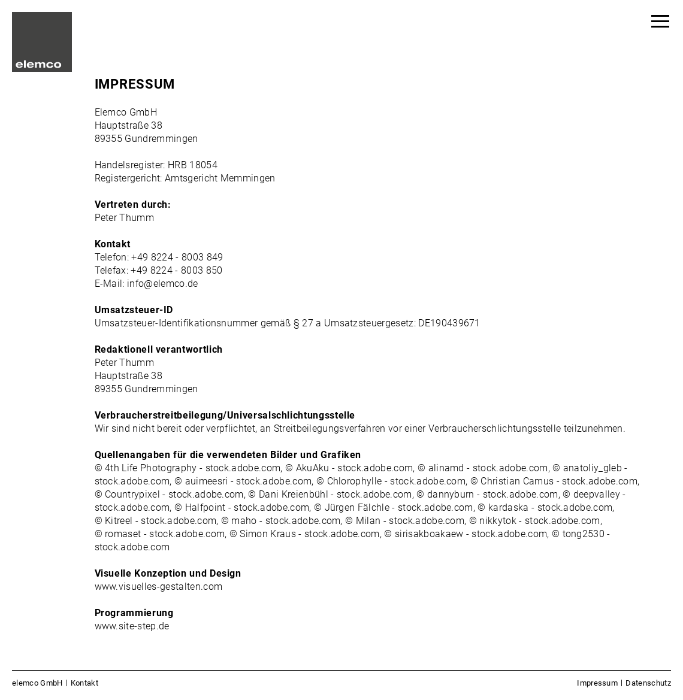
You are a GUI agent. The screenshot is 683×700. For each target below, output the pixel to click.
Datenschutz (648, 682)
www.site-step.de (132, 626)
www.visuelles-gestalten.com (159, 586)
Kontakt (84, 682)
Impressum (597, 682)
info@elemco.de (162, 283)
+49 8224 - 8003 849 (177, 257)
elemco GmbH (37, 682)
